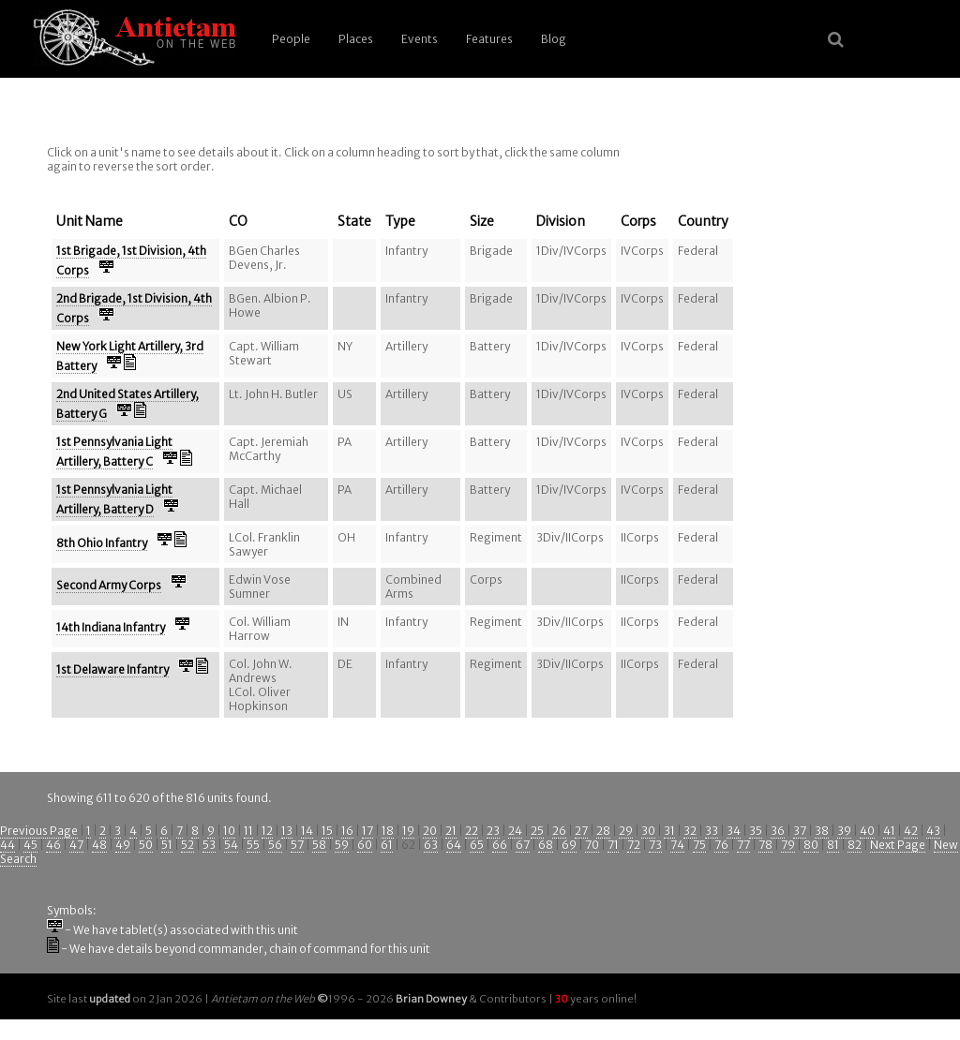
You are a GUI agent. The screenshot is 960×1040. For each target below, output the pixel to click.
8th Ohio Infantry (101, 543)
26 (559, 831)
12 (267, 831)
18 (388, 831)
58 (319, 845)
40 (867, 831)
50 (146, 845)
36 (778, 831)
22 (471, 831)
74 (677, 845)
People (291, 39)
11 (248, 831)
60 (364, 845)
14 (307, 831)
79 (788, 845)
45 (30, 845)
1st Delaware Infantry (112, 669)
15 (327, 831)
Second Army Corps (108, 585)
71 (613, 845)
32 (690, 831)
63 (431, 845)
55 (253, 845)
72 (633, 845)
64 (453, 845)
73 (655, 845)
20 (430, 831)
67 (523, 845)
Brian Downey (431, 998)
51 (166, 845)
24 (515, 831)
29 (626, 831)
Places (355, 39)
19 (408, 831)
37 (799, 831)
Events (419, 39)
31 (669, 831)
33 (711, 831)
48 (99, 845)
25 (537, 831)
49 (122, 845)
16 (347, 831)
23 (493, 831)
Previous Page (39, 831)
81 (833, 845)
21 (451, 831)
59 (342, 845)
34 (734, 831)
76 (721, 845)
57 (297, 845)
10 (229, 831)
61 (387, 845)
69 (569, 845)
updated (109, 998)
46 (53, 845)
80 (810, 845)
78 (765, 845)
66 (499, 845)
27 (581, 831)
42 (911, 831)
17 (367, 831)
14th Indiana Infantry (110, 627)
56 (275, 845)
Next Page (897, 845)
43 (933, 831)
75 (699, 845)
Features (489, 39)
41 (889, 831)
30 (648, 831)
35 (755, 831)
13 (286, 831)
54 (231, 845)
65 (477, 845)
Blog (553, 39)
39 (844, 831)
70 (592, 845)
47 (76, 845)
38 (822, 831)
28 (603, 831)
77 (743, 845)
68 (545, 845)
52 (187, 845)
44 (7, 845)
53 (209, 845)
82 (855, 845)
